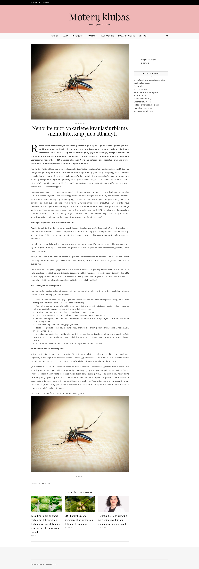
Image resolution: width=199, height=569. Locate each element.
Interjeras (78, 36)
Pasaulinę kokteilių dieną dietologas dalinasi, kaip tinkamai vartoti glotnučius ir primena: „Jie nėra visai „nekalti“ (45, 524)
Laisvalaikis (107, 36)
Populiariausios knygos (144, 98)
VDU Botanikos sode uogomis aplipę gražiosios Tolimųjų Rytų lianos (79, 520)
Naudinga (80, 123)
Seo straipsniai (140, 89)
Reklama (45, 2)
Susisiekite (35, 2)
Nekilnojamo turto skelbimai (146, 104)
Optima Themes (51, 564)
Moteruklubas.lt (45, 483)
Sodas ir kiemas (126, 36)
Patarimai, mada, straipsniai (146, 92)
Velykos (143, 36)
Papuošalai (138, 86)
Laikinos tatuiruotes (142, 101)
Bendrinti (80, 476)
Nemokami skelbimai (143, 108)
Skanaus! (92, 36)
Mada (65, 36)
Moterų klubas (99, 16)
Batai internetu (140, 95)
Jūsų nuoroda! (143, 111)
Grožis (55, 36)
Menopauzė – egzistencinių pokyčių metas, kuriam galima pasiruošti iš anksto (113, 520)
